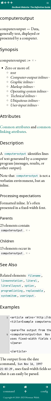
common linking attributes (25, 129)
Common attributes (15, 126)
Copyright (8, 397)
